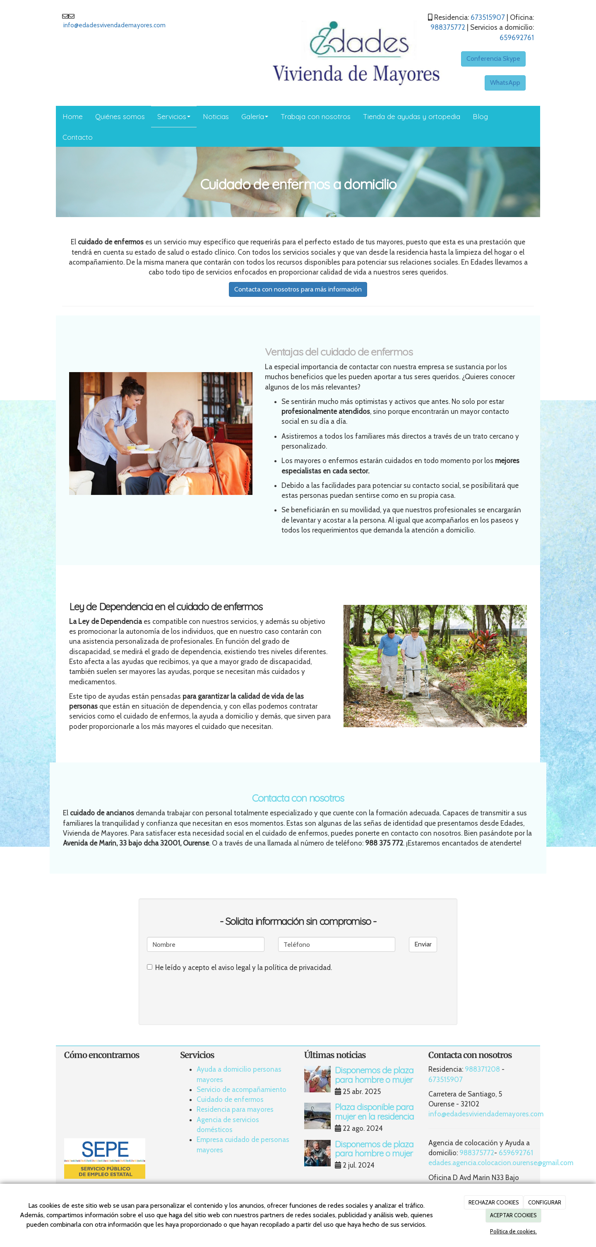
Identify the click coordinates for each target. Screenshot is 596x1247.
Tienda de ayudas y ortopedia (411, 116)
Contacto (77, 137)
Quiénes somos (120, 116)
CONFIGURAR (544, 1202)
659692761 (517, 37)
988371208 (482, 1069)
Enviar (423, 944)
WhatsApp (505, 82)
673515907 (488, 17)
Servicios (173, 116)
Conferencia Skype (493, 58)
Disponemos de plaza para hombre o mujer (374, 1075)
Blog (480, 116)
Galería (254, 116)
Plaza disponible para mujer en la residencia (374, 1111)
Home (72, 116)
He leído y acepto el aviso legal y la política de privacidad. (239, 967)
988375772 (447, 27)
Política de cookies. (513, 1231)
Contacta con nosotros (298, 798)
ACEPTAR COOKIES (513, 1215)
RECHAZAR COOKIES (494, 1202)
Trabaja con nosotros (316, 116)
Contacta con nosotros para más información (298, 289)
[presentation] (210, 994)
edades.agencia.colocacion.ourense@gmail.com (500, 1163)
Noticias (216, 116)
